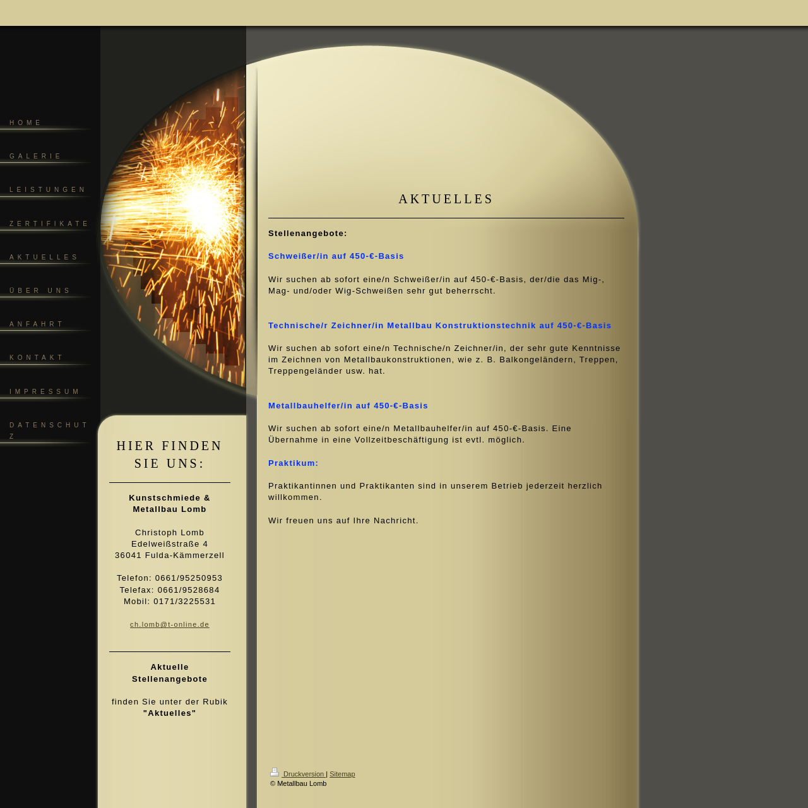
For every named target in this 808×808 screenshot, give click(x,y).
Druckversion (298, 774)
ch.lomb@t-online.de (170, 624)
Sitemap (342, 774)
